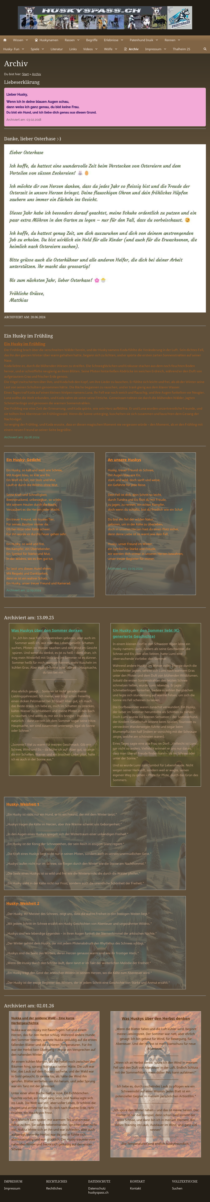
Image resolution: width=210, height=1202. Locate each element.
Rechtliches (54, 1188)
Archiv (36, 74)
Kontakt (135, 1188)
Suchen (177, 1188)
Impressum (12, 1188)
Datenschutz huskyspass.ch (98, 1190)
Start (25, 74)
